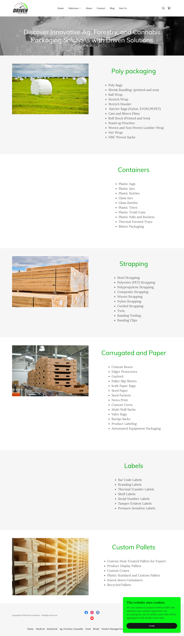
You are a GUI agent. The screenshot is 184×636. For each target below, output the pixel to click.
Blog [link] (112, 8)
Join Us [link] (123, 8)
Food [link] (88, 628)
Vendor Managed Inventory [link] (116, 628)
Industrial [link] (52, 628)
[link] (20, 7)
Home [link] (60, 8)
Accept (152, 626)
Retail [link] (96, 628)
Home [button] (30, 628)
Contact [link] (101, 8)
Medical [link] (40, 628)
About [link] (89, 8)
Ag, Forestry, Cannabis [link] (71, 628)
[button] (74, 8)
